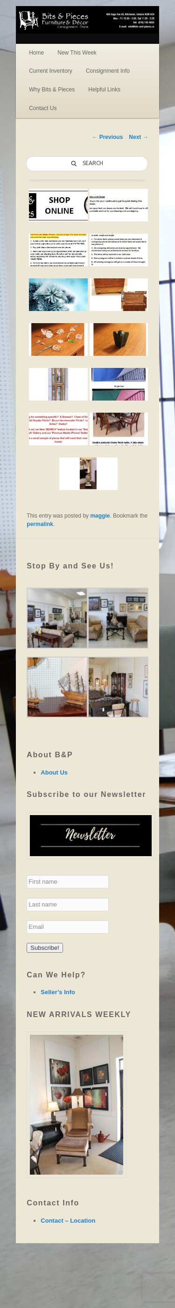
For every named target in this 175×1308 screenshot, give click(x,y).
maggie (100, 515)
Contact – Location (68, 1220)
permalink (40, 524)
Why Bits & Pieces (52, 89)
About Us (54, 772)
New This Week (77, 52)
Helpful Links (104, 89)
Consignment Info (108, 71)
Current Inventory (50, 71)
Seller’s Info (58, 992)
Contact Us (42, 108)
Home (36, 52)
